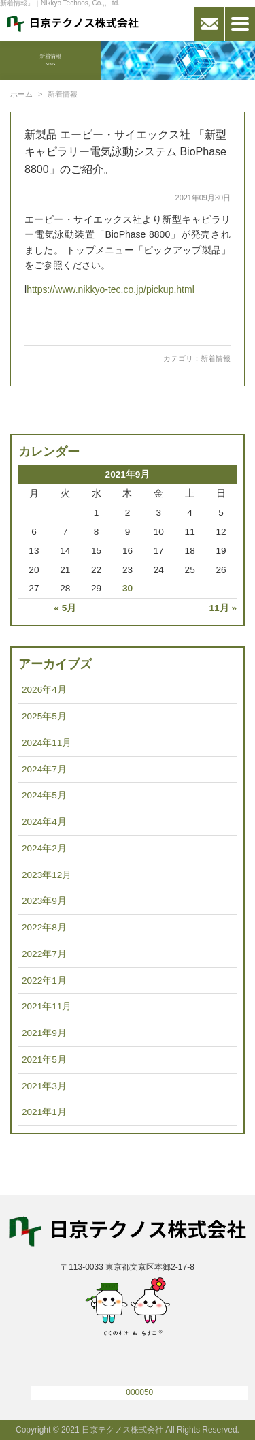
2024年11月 (46, 743)
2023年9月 (44, 901)
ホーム (21, 94)
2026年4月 (44, 690)
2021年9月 (44, 1033)
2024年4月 (44, 822)
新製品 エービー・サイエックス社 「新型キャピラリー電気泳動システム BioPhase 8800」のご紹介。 (125, 152)
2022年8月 (44, 927)
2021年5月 (44, 1059)
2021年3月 (44, 1086)
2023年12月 (46, 875)
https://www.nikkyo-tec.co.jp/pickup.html (110, 289)
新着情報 (216, 358)
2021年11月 (46, 1006)
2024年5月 (44, 795)
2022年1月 (44, 980)
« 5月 (65, 608)
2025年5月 (44, 716)
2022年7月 (44, 954)
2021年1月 (44, 1112)
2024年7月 (44, 769)
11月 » (223, 608)
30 (127, 588)
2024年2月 (44, 848)
